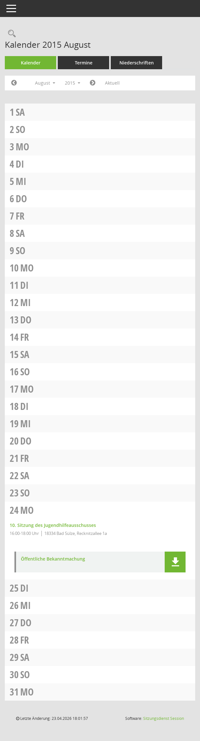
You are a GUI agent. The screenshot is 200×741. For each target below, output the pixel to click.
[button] (175, 562)
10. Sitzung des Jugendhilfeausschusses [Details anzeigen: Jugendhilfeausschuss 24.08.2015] (53, 525)
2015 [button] (72, 83)
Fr (20, 215)
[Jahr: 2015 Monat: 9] (92, 83)
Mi (21, 181)
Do (21, 198)
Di (20, 164)
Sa (20, 112)
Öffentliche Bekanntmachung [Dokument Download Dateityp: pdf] (53, 559)
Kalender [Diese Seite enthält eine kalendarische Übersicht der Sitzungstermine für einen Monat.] (30, 63)
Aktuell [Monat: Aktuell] (112, 83)
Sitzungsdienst (163, 718)
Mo (22, 146)
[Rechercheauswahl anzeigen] (10, 34)
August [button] (45, 83)
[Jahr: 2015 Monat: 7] (14, 83)
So (20, 129)
